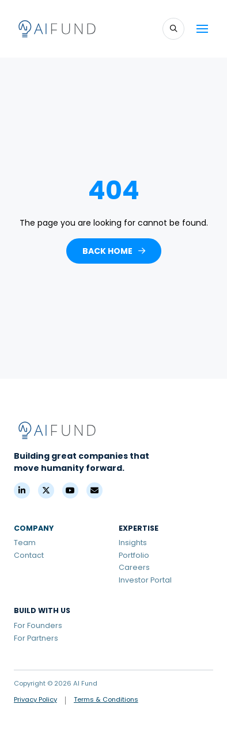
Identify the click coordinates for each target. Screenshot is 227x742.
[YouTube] (70, 490)
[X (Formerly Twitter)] (46, 490)
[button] (173, 29)
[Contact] (94, 490)
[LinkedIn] (22, 490)
